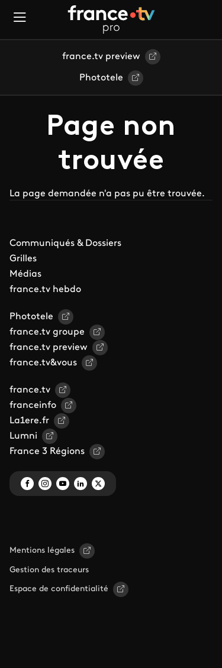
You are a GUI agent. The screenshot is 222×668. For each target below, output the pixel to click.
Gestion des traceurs (49, 570)
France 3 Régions (47, 451)
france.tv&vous (43, 363)
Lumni (23, 436)
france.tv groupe (47, 332)
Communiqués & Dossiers (65, 243)
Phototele (101, 78)
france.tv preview (101, 56)
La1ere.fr (29, 421)
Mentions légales (42, 550)
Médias (25, 274)
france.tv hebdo (45, 289)
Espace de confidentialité (58, 589)
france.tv (29, 390)
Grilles (23, 259)
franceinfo (32, 405)
